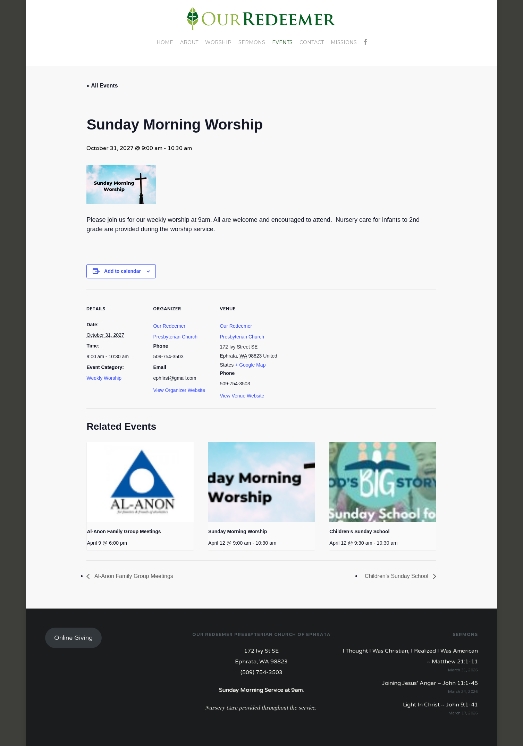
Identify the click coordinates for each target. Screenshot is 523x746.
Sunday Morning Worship (237, 531)
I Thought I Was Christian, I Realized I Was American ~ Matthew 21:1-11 (410, 656)
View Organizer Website (179, 390)
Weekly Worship (103, 378)
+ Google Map (250, 365)
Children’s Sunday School (359, 531)
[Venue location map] (323, 337)
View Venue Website (242, 396)
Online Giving (73, 638)
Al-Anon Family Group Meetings (124, 531)
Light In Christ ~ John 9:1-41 (440, 704)
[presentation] (140, 482)
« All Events (102, 86)
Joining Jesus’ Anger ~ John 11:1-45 (430, 683)
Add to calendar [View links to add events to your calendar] (122, 271)
